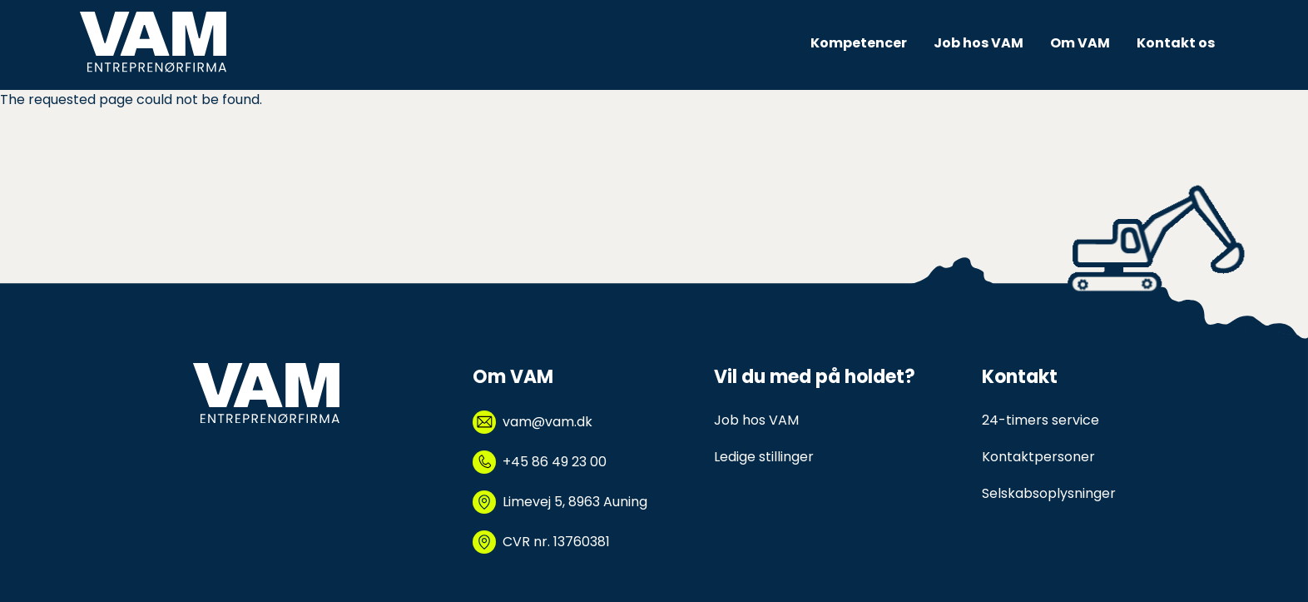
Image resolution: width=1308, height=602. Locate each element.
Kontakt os (1176, 42)
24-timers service (1040, 420)
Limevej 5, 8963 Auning (575, 501)
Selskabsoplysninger (1049, 493)
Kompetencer (858, 42)
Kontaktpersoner (1038, 456)
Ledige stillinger (764, 456)
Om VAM (1080, 42)
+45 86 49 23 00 (555, 461)
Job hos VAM (978, 42)
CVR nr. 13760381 (556, 541)
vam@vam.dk (547, 421)
